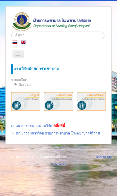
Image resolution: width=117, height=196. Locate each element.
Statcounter (58, 164)
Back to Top (104, 157)
